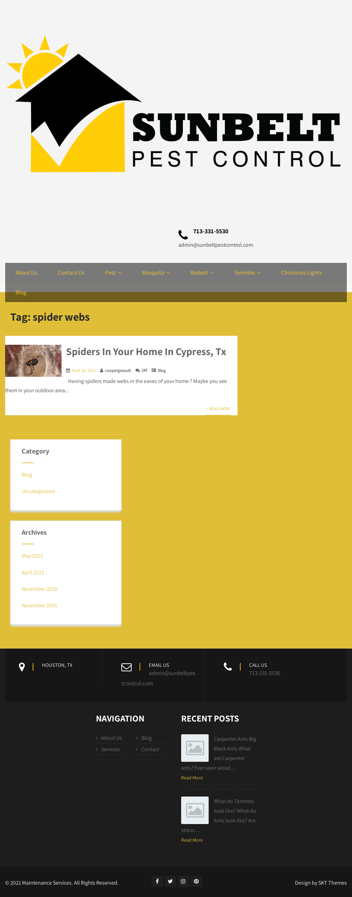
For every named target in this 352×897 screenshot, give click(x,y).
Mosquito (156, 272)
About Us (26, 272)
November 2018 (39, 588)
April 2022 (33, 572)
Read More (192, 778)
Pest (113, 272)
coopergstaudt (118, 370)
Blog (20, 292)
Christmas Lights (301, 272)
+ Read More (218, 409)
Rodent (201, 272)
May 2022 (32, 555)
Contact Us (71, 272)
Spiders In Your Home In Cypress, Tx (146, 351)
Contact (150, 749)
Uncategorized (38, 491)
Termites (247, 272)
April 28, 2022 (84, 370)
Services (110, 749)
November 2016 (39, 605)
